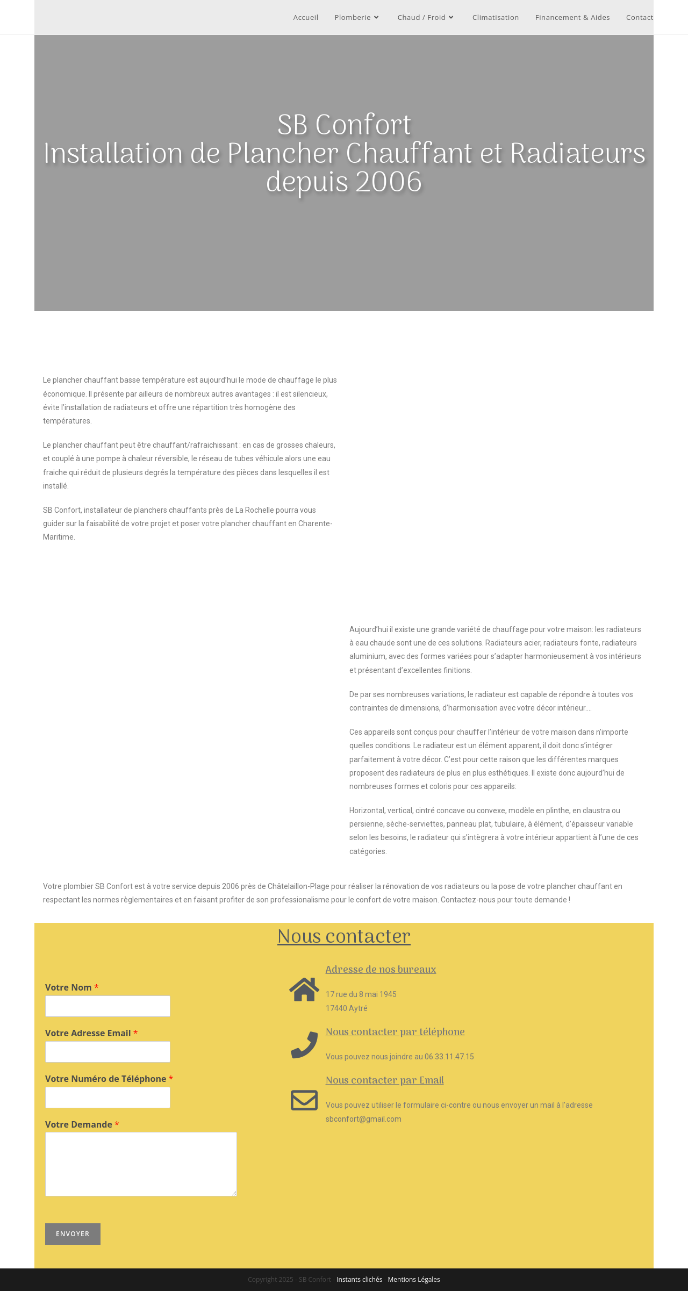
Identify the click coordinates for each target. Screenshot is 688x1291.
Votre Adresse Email (91, 1033)
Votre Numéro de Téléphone (109, 1079)
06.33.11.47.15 (449, 1056)
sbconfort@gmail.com (364, 1119)
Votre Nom (72, 987)
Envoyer (73, 1233)
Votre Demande (82, 1124)
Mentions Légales (414, 1279)
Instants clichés (359, 1279)
